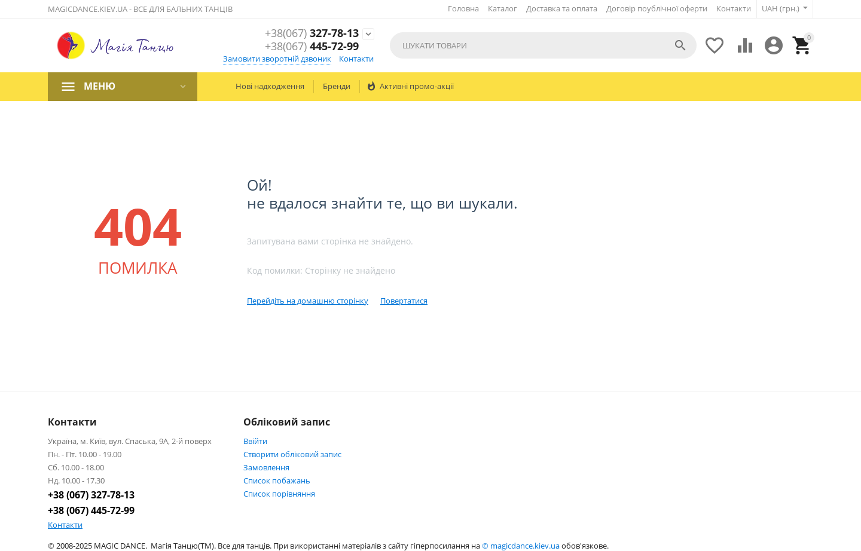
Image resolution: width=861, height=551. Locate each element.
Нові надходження (270, 86)
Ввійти (255, 441)
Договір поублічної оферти (656, 8)
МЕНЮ (99, 86)
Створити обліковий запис (292, 454)
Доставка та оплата (561, 8)
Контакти (733, 8)
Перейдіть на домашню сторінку (307, 300)
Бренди (336, 86)
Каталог (502, 8)
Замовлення (266, 467)
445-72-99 (312, 46)
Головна (463, 8)
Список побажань (276, 480)
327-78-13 (312, 33)
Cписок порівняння (279, 493)
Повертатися (404, 300)
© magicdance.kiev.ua (521, 545)
